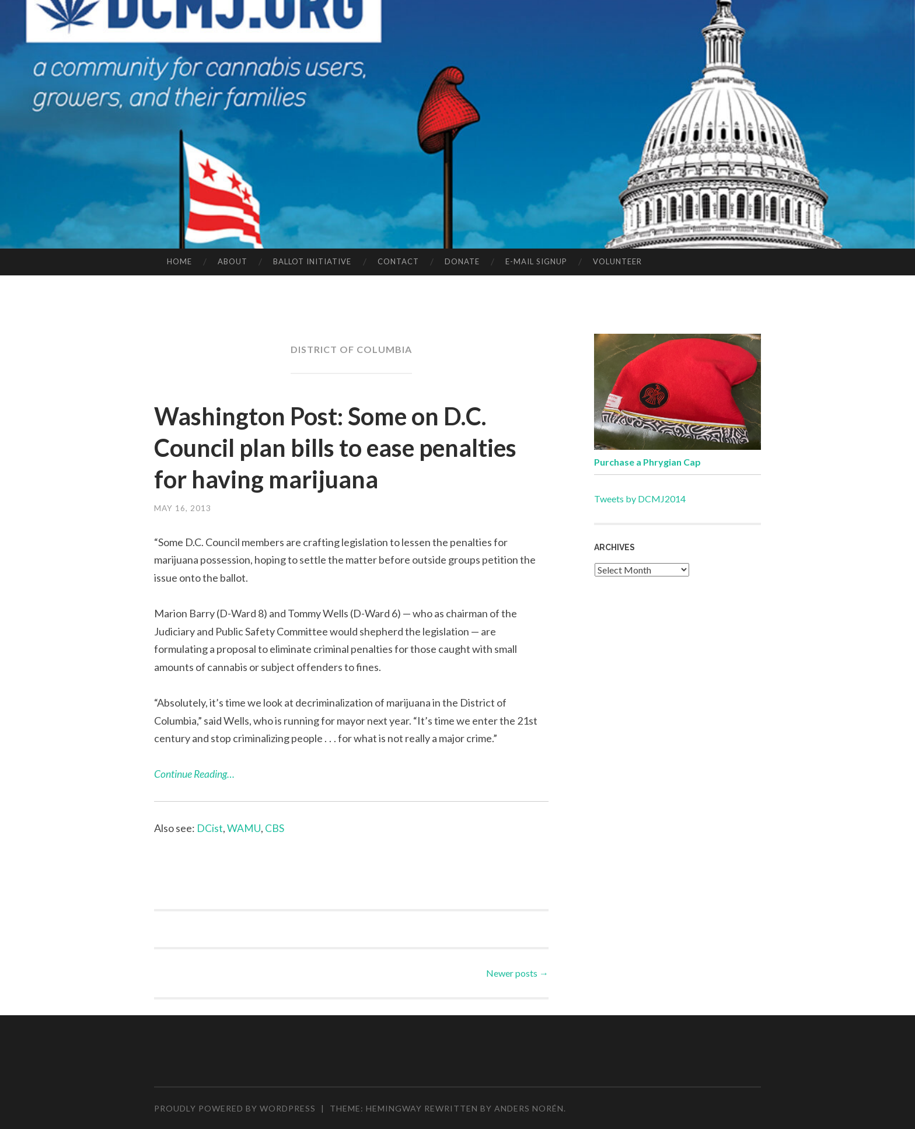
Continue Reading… (194, 773)
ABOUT (232, 261)
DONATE (462, 261)
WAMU (244, 828)
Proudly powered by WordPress (235, 1108)
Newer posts (517, 972)
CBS (274, 828)
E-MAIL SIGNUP (536, 261)
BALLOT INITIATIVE (312, 261)
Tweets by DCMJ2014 (640, 498)
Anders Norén (529, 1108)
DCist (210, 828)
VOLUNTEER (617, 261)
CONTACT (398, 261)
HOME (179, 261)
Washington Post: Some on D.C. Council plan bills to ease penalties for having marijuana (336, 447)
